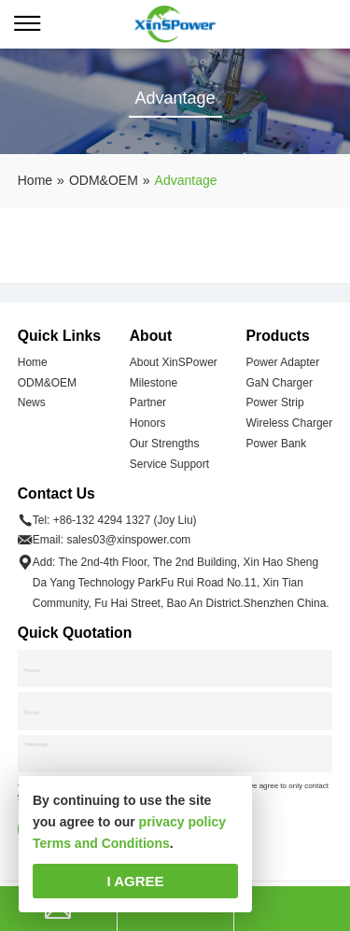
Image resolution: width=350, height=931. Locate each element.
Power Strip (275, 402)
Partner (148, 402)
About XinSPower (173, 362)
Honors (148, 423)
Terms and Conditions (101, 843)
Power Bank (276, 443)
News (32, 402)
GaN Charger (279, 382)
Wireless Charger (289, 423)
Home (33, 362)
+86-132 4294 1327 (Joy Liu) (125, 520)
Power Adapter (283, 362)
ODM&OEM (47, 382)
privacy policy (182, 821)
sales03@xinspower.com (128, 539)
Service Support (169, 464)
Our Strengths (165, 443)
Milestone (153, 382)
